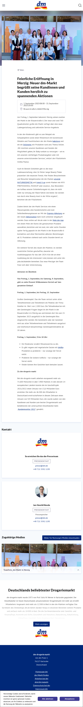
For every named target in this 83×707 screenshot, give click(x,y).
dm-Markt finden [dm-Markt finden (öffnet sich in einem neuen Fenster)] (41, 675)
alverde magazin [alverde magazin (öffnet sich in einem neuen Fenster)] (41, 682)
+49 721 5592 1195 (41, 469)
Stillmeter (27, 144)
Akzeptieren (70, 699)
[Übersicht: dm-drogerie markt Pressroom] (40, 5)
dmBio (60, 347)
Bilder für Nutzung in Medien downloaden (61, 538)
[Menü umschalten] (3, 5)
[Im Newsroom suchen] (80, 5)
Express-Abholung (54, 213)
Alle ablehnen (47, 699)
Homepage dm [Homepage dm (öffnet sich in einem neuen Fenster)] (41, 671)
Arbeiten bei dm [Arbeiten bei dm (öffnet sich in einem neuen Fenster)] (41, 678)
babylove (56, 141)
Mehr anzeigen (41, 624)
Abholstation (31, 217)
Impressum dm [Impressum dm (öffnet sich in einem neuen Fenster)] (41, 689)
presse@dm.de (41, 465)
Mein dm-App (58, 220)
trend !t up (40, 182)
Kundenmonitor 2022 (26, 409)
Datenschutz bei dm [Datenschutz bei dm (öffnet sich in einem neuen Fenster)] (41, 685)
